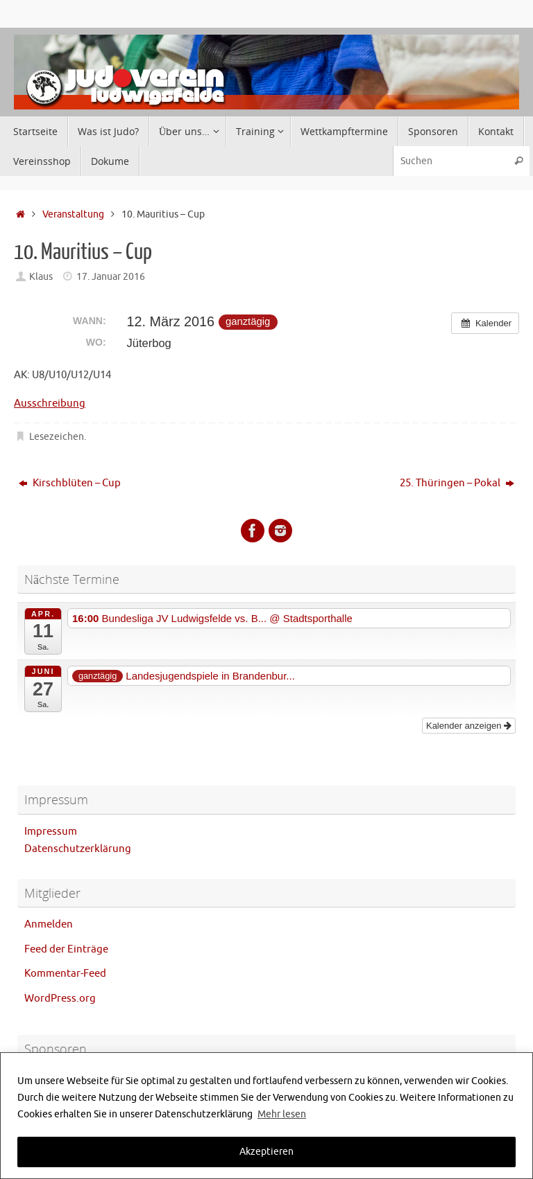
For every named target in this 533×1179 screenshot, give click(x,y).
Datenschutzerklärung (77, 849)
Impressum (50, 831)
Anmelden (48, 924)
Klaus (41, 277)
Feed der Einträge (66, 949)
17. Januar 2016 (110, 277)
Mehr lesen (281, 1114)
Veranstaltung (73, 214)
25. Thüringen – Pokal (457, 483)
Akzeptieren (266, 1152)
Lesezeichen (56, 437)
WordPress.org (60, 998)
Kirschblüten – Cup (70, 483)
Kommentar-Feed (65, 973)
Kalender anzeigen (468, 725)
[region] (266, 1115)
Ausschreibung (49, 403)
